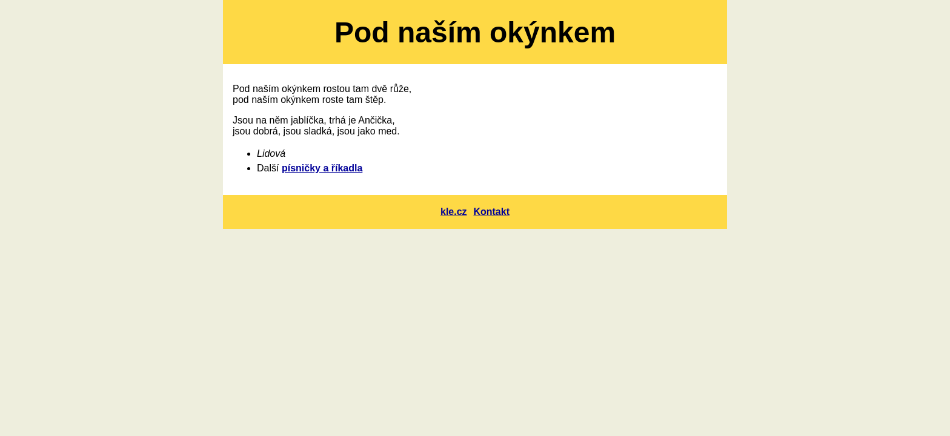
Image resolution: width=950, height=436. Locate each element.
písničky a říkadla (322, 168)
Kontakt (491, 211)
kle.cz (453, 211)
